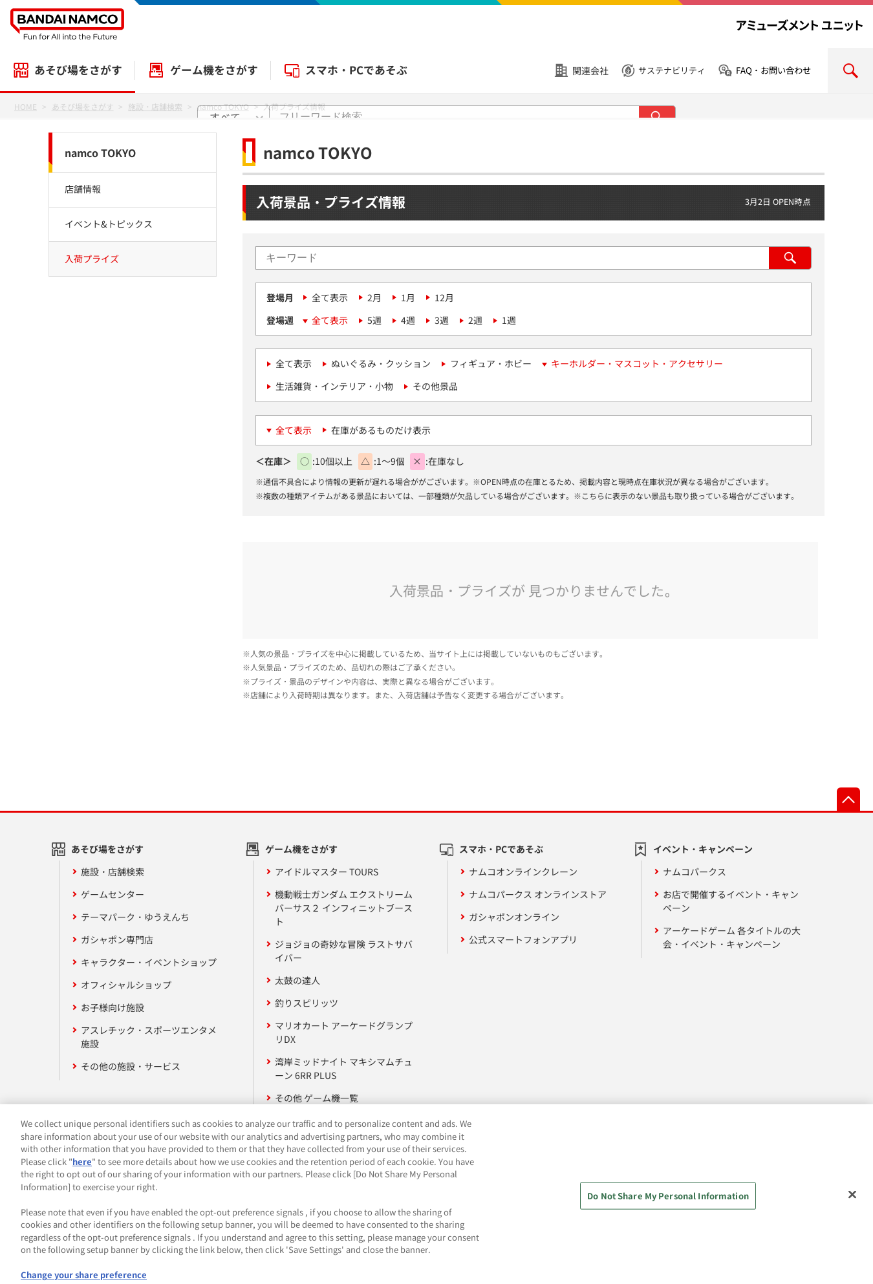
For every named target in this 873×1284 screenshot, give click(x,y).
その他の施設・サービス (130, 1066)
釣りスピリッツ (306, 1002)
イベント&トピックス (109, 223)
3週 (442, 320)
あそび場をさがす (78, 70)
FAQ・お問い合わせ (773, 70)
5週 (374, 320)
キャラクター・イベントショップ (149, 962)
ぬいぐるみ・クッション (381, 363)
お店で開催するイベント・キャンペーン (731, 901)
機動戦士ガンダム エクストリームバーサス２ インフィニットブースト (344, 908)
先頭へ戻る (848, 799)
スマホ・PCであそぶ (356, 70)
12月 (444, 297)
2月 (374, 297)
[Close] (852, 1230)
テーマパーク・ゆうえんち (135, 916)
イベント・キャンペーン (703, 848)
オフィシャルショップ (126, 984)
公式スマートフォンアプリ (523, 939)
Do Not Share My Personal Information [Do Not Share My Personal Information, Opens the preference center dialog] (668, 1231)
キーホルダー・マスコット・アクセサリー (637, 363)
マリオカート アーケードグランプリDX (344, 1032)
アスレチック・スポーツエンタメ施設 (149, 1036)
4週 (408, 320)
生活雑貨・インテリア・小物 (334, 386)
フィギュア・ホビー (491, 363)
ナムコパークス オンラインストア (538, 894)
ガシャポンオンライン (514, 916)
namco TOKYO (100, 152)
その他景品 (435, 386)
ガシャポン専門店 (117, 939)
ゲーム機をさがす (214, 70)
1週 (509, 320)
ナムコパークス (694, 871)
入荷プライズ (92, 258)
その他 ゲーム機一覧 (316, 1097)
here (82, 1197)
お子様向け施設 (112, 1007)
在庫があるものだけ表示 (381, 429)
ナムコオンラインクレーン (523, 871)
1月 (408, 297)
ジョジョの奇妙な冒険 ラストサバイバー (344, 950)
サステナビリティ (672, 70)
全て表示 (330, 297)
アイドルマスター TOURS (326, 871)
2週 (475, 320)
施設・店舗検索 (112, 871)
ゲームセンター (112, 894)
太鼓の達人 (297, 980)
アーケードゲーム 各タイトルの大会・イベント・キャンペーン (732, 937)
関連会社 (590, 70)
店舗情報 (83, 188)
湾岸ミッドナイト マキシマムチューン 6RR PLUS (344, 1068)
